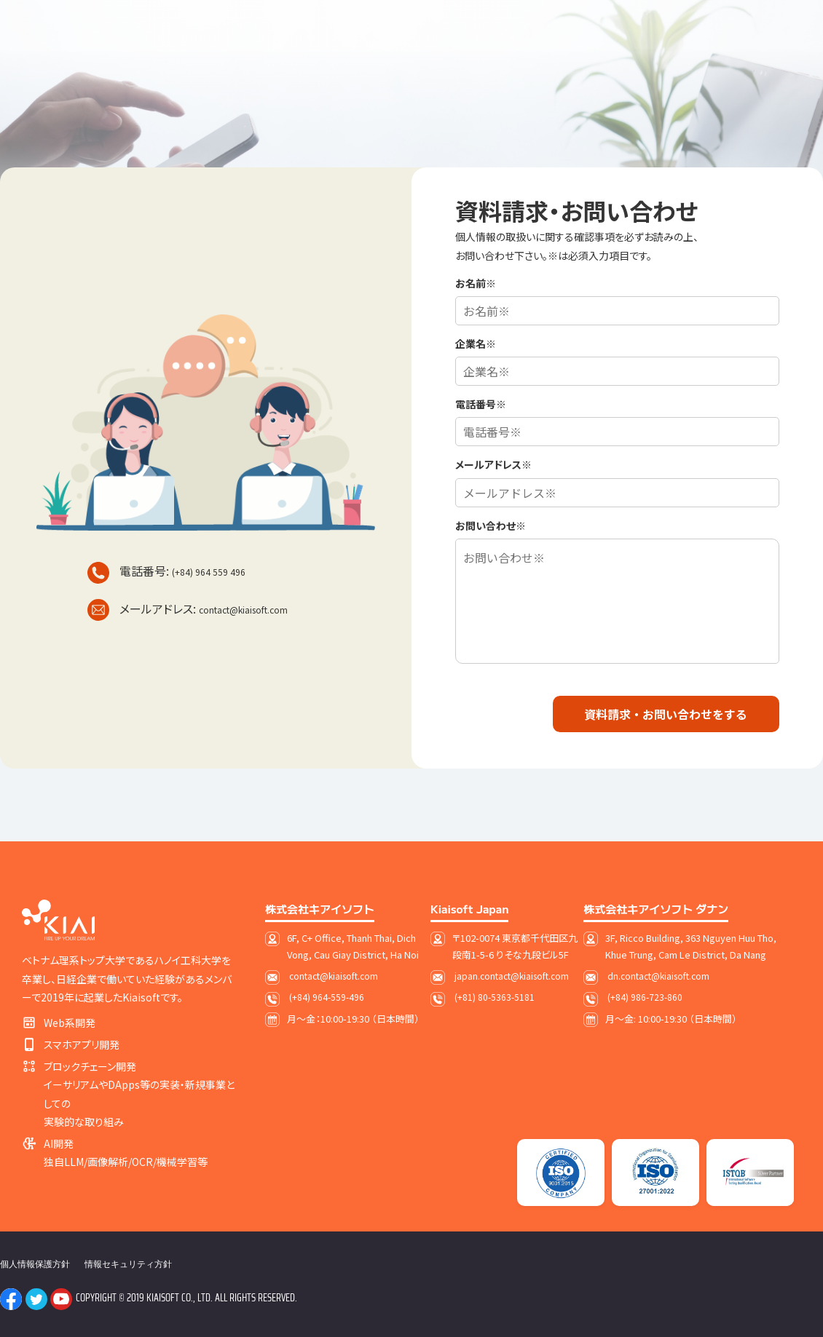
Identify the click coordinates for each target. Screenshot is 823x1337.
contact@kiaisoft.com (243, 609)
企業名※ (475, 343)
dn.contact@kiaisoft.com (658, 975)
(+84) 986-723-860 (644, 997)
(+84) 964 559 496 (208, 572)
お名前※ (475, 283)
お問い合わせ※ (490, 525)
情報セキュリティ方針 (128, 1264)
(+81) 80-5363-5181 (494, 997)
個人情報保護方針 (35, 1264)
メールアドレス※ (493, 464)
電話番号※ (480, 404)
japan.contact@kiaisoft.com (511, 975)
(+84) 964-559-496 (326, 997)
